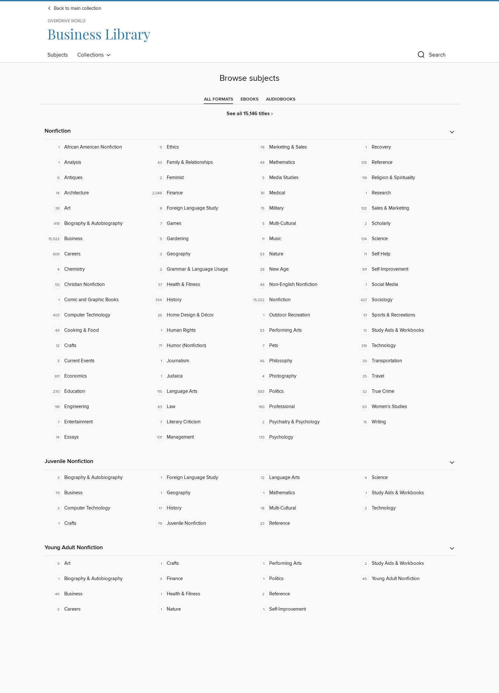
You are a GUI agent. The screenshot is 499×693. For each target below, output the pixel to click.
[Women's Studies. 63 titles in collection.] (403, 406)
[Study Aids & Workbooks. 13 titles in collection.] (403, 330)
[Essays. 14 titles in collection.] (96, 437)
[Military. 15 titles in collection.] (301, 208)
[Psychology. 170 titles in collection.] (301, 437)
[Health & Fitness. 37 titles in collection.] (198, 284)
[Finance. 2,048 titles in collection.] (198, 193)
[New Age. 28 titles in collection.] (301, 269)
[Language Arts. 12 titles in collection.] (301, 477)
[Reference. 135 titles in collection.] (403, 162)
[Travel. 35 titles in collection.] (403, 376)
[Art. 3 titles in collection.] (96, 563)
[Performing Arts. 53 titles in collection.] (301, 330)
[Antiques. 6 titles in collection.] (96, 177)
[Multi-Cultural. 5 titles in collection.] (301, 223)
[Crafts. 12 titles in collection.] (96, 345)
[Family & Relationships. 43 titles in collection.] (198, 162)
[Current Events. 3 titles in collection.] (96, 361)
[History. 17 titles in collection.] (198, 508)
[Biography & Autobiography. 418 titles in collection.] (96, 223)
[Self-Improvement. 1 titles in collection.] (301, 609)
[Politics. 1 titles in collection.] (301, 578)
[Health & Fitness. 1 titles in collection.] (198, 594)
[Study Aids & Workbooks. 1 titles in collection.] (403, 493)
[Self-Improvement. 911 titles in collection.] (403, 269)
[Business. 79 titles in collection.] (96, 493)
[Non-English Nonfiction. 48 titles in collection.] (301, 284)
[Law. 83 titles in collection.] (198, 406)
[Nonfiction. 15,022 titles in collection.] (301, 300)
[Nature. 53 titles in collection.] (301, 254)
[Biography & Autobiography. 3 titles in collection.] (96, 477)
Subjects (57, 55)
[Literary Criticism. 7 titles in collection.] (198, 422)
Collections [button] (94, 55)
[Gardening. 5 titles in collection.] (198, 238)
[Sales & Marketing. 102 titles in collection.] (403, 208)
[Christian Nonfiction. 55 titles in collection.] (96, 284)
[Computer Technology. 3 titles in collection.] (96, 508)
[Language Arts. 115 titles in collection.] (198, 391)
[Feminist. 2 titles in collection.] (198, 177)
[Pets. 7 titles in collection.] (301, 345)
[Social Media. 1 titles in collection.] (403, 284)
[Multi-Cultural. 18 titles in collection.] (301, 508)
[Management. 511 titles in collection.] (198, 437)
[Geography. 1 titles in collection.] (198, 493)
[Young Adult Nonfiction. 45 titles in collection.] (403, 578)
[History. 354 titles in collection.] (198, 300)
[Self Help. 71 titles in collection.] (403, 254)
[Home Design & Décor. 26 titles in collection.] (198, 315)
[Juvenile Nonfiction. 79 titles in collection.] (198, 523)
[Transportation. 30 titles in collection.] (403, 361)
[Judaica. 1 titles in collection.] (198, 376)
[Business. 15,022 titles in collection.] (96, 238)
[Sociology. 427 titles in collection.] (403, 300)
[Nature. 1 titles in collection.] (198, 609)
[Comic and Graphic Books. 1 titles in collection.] (96, 300)
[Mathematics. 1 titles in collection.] (301, 493)
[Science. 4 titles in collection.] (403, 477)
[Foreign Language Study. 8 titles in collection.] (198, 208)
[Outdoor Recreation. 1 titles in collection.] (301, 315)
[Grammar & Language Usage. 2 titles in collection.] (198, 269)
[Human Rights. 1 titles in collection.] (198, 330)
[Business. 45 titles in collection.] (96, 594)
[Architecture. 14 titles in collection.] (96, 193)
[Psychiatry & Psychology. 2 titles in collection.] (301, 422)
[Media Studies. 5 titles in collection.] (301, 177)
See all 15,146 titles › (250, 113)
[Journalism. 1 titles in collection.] (198, 361)
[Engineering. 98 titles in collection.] (96, 406)
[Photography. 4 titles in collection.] (301, 376)
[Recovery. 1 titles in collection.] (403, 147)
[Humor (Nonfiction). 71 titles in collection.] (198, 345)
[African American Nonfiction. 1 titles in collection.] (96, 147)
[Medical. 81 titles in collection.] (301, 193)
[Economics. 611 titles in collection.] (96, 376)
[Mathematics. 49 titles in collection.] (301, 162)
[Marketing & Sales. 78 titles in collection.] (301, 147)
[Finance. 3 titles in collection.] (198, 578)
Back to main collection (74, 8)
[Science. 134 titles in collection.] (403, 238)
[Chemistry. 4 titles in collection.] (96, 269)
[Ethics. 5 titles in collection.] (198, 147)
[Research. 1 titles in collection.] (403, 193)
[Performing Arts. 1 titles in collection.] (301, 563)
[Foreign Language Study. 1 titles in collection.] (198, 477)
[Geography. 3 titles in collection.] (198, 254)
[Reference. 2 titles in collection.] (301, 594)
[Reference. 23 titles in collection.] (301, 523)
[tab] (218, 99)
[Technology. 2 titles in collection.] (403, 508)
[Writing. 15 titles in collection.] (403, 422)
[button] (430, 56)
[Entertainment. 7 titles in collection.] (96, 422)
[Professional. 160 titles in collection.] (301, 406)
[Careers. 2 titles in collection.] (96, 609)
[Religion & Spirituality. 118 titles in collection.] (403, 177)
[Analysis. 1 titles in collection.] (96, 162)
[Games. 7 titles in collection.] (198, 223)
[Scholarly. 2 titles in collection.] (403, 223)
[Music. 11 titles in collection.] (301, 238)
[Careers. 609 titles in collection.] (96, 254)
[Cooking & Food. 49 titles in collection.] (96, 330)
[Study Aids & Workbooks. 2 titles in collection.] (403, 563)
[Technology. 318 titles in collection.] (403, 345)
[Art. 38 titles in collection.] (96, 208)
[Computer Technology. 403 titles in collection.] (96, 315)
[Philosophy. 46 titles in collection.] (301, 361)
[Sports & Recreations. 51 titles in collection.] (403, 315)
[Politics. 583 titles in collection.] (301, 391)
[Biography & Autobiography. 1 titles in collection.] (96, 578)
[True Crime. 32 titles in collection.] (403, 391)
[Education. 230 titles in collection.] (96, 391)
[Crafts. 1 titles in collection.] (96, 523)
